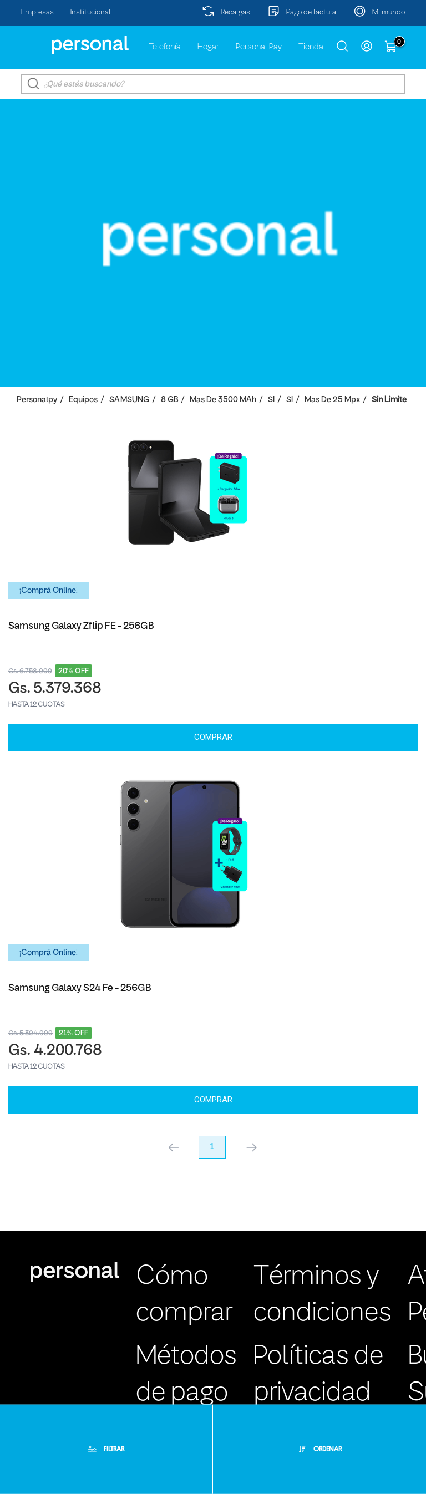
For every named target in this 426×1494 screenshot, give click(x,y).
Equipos (83, 400)
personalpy (37, 400)
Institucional (90, 12)
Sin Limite (389, 400)
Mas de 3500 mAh (223, 400)
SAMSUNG (129, 400)
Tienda (310, 47)
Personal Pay (259, 47)
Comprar (213, 737)
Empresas (37, 12)
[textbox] (212, 84)
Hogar (208, 47)
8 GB (169, 400)
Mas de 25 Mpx (332, 400)
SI (271, 400)
